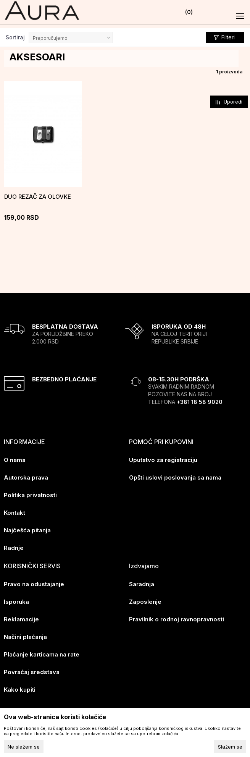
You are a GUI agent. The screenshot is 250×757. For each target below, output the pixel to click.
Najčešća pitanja (27, 529)
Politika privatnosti (30, 494)
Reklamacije (21, 618)
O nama (15, 458)
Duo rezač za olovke (37, 195)
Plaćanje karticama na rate (41, 653)
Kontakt (14, 511)
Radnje (14, 546)
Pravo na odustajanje (34, 583)
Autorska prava (26, 476)
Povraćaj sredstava (32, 670)
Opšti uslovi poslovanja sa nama (175, 476)
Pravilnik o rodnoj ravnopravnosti (176, 618)
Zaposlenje (145, 600)
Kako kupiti (19, 688)
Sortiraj (15, 37)
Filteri (224, 37)
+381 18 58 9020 (200, 400)
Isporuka (16, 600)
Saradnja (141, 583)
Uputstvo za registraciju (163, 458)
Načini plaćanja (25, 635)
